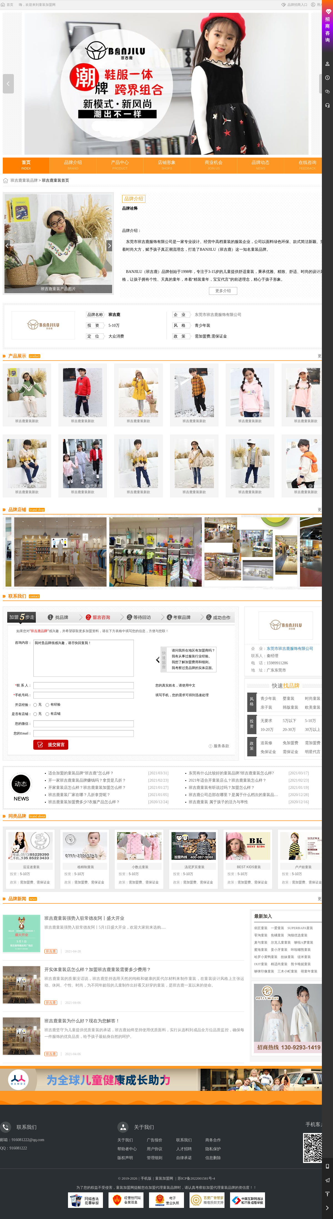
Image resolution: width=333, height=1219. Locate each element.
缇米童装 (304, 957)
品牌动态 (260, 165)
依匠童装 (261, 928)
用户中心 (320, 4)
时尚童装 (313, 698)
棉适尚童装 (279, 964)
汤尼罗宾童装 (195, 867)
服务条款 (221, 746)
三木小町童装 (287, 971)
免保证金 (268, 752)
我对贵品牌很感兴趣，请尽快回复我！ (83, 658)
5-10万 (310, 721)
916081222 (18, 1148)
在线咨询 (307, 165)
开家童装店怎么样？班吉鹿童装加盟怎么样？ (87, 787)
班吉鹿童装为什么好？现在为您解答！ (82, 1020)
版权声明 (125, 1158)
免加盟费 (290, 743)
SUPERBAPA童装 (300, 928)
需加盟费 (313, 743)
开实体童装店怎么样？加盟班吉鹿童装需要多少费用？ (97, 969)
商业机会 (214, 165)
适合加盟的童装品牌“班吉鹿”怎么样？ (81, 773)
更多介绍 (223, 291)
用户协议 (154, 1149)
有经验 (55, 704)
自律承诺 (184, 1158)
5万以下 (289, 721)
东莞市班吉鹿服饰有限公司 (218, 315)
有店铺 (55, 714)
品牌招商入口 (294, 4)
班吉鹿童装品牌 (24, 180)
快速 (286, 686)
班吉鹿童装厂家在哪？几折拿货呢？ (79, 795)
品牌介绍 (73, 165)
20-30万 (289, 730)
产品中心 (120, 165)
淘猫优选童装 (297, 935)
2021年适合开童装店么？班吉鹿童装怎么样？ (227, 780)
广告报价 (154, 1140)
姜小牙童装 (279, 950)
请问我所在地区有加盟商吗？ (193, 650)
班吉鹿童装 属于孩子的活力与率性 (218, 802)
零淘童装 (261, 935)
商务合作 (213, 1140)
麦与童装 (261, 942)
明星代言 (313, 752)
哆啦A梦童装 (303, 942)
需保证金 (290, 752)
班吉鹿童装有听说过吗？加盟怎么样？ (222, 787)
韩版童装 (290, 707)
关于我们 (125, 1140)
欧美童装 (313, 707)
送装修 (266, 743)
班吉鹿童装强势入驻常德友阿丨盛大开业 (84, 918)
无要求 (266, 721)
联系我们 (184, 1140)
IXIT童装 (261, 964)
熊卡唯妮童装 (301, 964)
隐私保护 (213, 1149)
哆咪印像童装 (264, 971)
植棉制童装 (85, 867)
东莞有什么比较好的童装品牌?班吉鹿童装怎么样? (231, 773)
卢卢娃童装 (303, 867)
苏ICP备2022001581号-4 (196, 1178)
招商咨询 (327, 25)
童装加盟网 (164, 1178)
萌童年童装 (309, 971)
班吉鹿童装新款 (27, 421)
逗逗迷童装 (31, 867)
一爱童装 (277, 928)
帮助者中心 (127, 1149)
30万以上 (313, 730)
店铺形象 (167, 165)
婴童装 (288, 698)
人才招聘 (184, 1149)
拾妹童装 (287, 957)
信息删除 (213, 1158)
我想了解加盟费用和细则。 (192, 662)
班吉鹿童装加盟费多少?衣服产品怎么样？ (84, 802)
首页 (6, 4)
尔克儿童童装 (281, 942)
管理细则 (154, 1158)
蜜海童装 (261, 950)
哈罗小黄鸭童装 (266, 957)
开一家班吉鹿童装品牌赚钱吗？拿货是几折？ (87, 780)
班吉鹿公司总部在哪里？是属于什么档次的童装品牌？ (235, 795)
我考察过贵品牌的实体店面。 (193, 668)
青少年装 (268, 698)
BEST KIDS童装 (249, 867)
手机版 (146, 1178)
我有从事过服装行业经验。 (192, 656)
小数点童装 (140, 867)
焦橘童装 (277, 935)
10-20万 (267, 730)
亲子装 (266, 707)
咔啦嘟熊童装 (301, 950)
